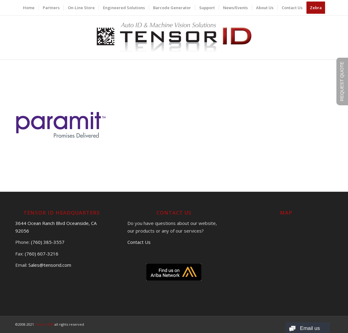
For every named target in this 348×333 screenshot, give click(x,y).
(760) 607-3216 (41, 254)
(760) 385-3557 (47, 242)
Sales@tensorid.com (49, 265)
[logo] (174, 37)
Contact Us (139, 242)
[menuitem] (28, 7)
